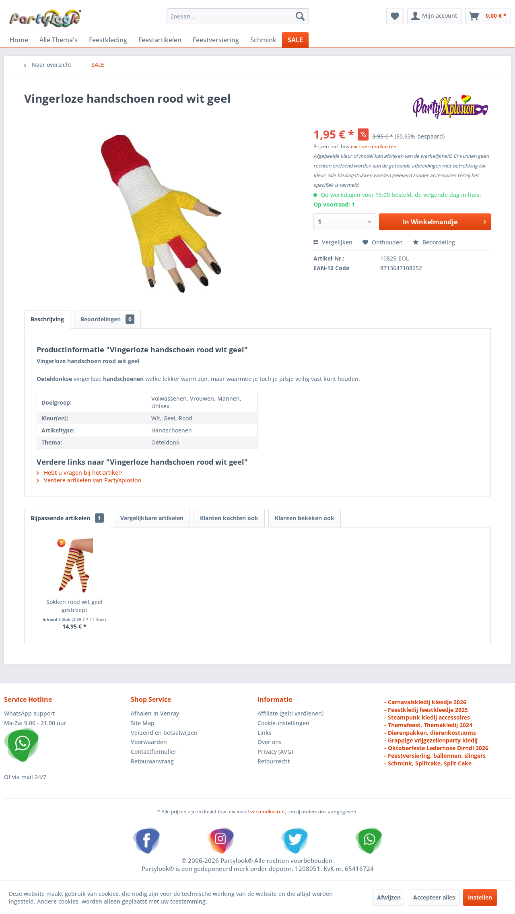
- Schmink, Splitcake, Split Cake (428, 763)
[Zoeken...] (238, 16)
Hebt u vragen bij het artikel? (79, 472)
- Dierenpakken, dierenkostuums (430, 732)
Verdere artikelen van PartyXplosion (89, 480)
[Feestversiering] (216, 40)
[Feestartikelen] (160, 40)
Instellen (480, 897)
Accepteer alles (434, 897)
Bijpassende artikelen (67, 518)
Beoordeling (434, 242)
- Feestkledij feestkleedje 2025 (426, 709)
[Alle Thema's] (58, 40)
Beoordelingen (107, 319)
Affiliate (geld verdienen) (290, 713)
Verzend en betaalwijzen (164, 732)
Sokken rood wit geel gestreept (74, 606)
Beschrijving (47, 319)
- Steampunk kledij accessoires (427, 717)
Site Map (142, 723)
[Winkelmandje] (488, 16)
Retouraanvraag (152, 761)
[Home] (19, 40)
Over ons (270, 742)
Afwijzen (389, 897)
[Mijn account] (434, 16)
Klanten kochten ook (229, 518)
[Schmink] (263, 40)
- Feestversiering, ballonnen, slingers (435, 755)
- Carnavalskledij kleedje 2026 (425, 702)
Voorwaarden (149, 742)
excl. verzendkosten (374, 146)
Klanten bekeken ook (304, 518)
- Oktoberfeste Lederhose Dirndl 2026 (436, 748)
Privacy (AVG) (275, 751)
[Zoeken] (300, 16)
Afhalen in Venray (155, 713)
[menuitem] (238, 16)
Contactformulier (154, 751)
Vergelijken (332, 242)
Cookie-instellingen (283, 723)
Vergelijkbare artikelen (151, 518)
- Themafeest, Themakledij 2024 (428, 725)
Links (265, 732)
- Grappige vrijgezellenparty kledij (431, 740)
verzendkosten (267, 811)
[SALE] (295, 40)
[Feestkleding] (108, 40)
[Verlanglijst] (395, 16)
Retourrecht (274, 761)
